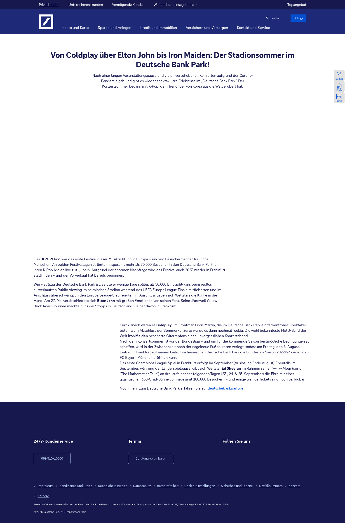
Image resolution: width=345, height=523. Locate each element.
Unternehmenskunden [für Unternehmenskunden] (85, 4)
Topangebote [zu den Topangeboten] (297, 4)
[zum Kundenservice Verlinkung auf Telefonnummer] (52, 458)
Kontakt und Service (253, 27)
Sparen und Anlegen (114, 27)
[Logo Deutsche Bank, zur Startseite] (46, 21)
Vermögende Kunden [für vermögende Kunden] (128, 4)
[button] (273, 18)
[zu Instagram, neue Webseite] (237, 458)
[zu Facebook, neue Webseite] (226, 458)
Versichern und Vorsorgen (207, 27)
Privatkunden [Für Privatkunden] (49, 4)
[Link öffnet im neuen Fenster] (151, 458)
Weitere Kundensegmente (174, 4)
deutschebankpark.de (225, 388)
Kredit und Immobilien (158, 27)
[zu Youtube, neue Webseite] (248, 458)
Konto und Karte (75, 27)
